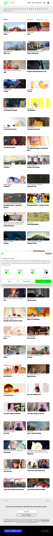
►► (47, 501)
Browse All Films (29, 19)
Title (47, 19)
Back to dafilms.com (13, 531)
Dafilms (29, 2)
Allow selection (26, 281)
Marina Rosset (30, 127)
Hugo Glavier (30, 108)
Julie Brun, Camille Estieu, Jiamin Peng (13, 450)
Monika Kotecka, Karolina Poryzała (12, 70)
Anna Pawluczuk (31, 336)
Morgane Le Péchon (8, 108)
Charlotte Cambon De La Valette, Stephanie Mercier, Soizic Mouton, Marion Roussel (14, 223)
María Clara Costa (31, 203)
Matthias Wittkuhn (8, 51)
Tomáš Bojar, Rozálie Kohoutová (35, 355)
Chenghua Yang (7, 165)
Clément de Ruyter (31, 146)
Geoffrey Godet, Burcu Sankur (34, 241)
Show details (46, 277)
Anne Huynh (7, 127)
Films (33, 2)
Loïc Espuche (30, 32)
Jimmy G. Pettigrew (8, 241)
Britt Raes (6, 393)
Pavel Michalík (7, 355)
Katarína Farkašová (32, 165)
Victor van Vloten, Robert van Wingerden (13, 298)
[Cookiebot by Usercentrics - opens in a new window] (46, 254)
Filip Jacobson (30, 298)
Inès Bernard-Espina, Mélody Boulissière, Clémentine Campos (13, 318)
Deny (9, 281)
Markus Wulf (30, 431)
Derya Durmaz (7, 32)
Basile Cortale (7, 336)
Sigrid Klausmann (8, 374)
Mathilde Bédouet (8, 184)
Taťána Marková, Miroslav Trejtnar (35, 51)
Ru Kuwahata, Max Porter (33, 374)
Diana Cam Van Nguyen (9, 431)
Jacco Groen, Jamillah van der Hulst (12, 203)
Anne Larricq (30, 222)
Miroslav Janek (7, 469)
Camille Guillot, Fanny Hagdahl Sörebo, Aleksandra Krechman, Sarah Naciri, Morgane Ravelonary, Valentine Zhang (38, 451)
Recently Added (39, 19)
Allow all (43, 281)
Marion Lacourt (30, 317)
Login (44, 2)
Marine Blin (30, 89)
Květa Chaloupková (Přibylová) (34, 184)
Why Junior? (39, 2)
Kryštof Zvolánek (8, 89)
